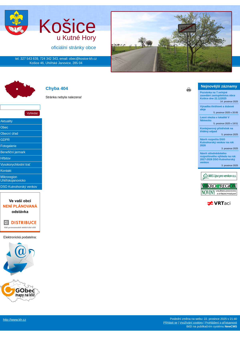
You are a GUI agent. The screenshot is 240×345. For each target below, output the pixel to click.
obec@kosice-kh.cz (83, 58)
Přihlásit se (170, 322)
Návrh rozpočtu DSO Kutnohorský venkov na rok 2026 (217, 142)
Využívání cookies (191, 322)
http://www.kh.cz (14, 319)
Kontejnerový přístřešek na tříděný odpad (216, 130)
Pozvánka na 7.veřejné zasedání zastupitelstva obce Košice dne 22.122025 (217, 95)
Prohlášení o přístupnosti (221, 322)
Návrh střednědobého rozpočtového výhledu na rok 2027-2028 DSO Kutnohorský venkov (218, 158)
